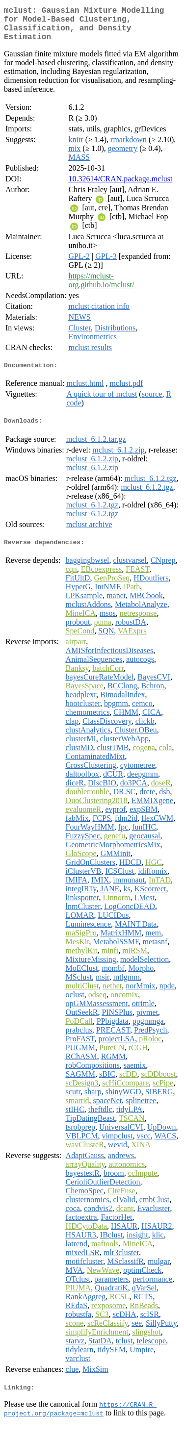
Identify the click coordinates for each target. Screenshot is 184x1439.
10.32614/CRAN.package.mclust (120, 186)
